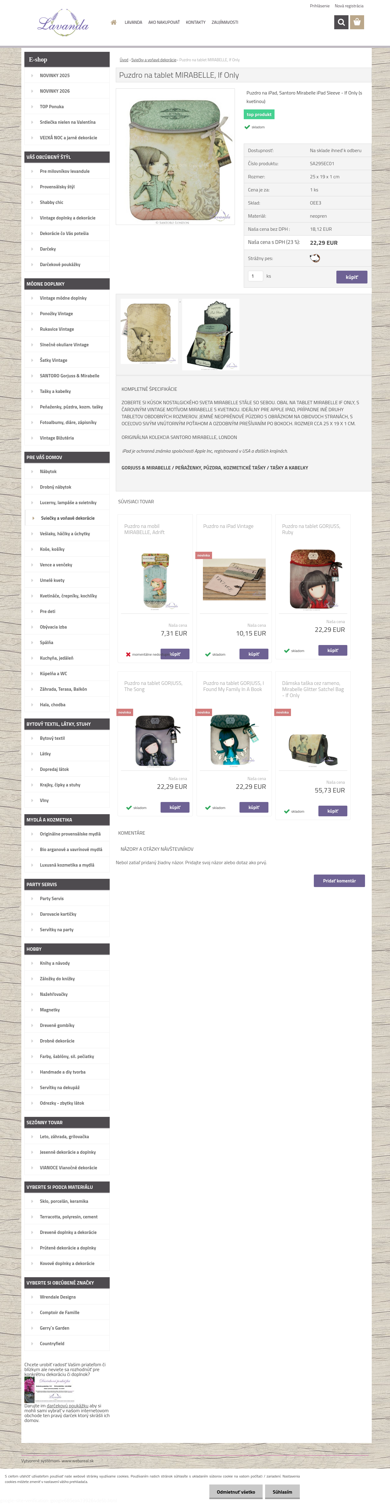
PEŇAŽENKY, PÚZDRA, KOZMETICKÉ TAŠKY (220, 467)
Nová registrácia (349, 5)
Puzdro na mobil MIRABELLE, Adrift (144, 529)
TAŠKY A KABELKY (289, 467)
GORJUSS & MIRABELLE (146, 467)
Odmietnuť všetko (236, 1491)
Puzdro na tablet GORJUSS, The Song (153, 686)
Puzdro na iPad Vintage (228, 526)
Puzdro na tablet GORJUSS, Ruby (311, 529)
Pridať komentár (339, 880)
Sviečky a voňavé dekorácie (153, 60)
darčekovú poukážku (68, 1405)
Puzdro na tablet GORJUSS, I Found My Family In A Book (233, 686)
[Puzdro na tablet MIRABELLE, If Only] (175, 91)
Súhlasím (282, 1491)
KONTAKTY (195, 22)
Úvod (124, 60)
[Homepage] (113, 22)
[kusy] (255, 276)
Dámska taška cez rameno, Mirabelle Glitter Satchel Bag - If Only (313, 689)
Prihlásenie (320, 5)
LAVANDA (133, 22)
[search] (341, 22)
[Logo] (63, 22)
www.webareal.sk (78, 1460)
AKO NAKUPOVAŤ (164, 22)
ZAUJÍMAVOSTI (225, 22)
